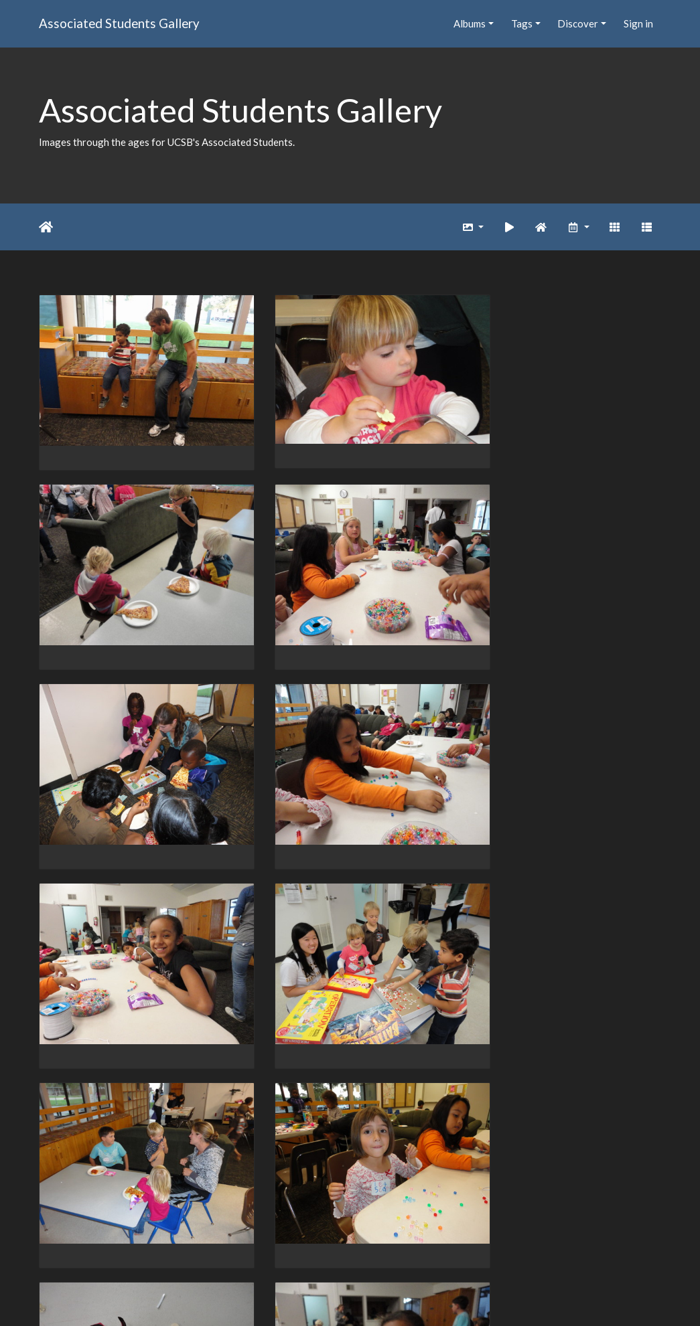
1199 (301, 1248)
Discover (577, 23)
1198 (261, 1248)
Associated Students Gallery (119, 23)
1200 (341, 1248)
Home (46, 227)
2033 (484, 1248)
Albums (469, 23)
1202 (421, 1248)
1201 (381, 1248)
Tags (522, 23)
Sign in (638, 23)
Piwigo (377, 1299)
